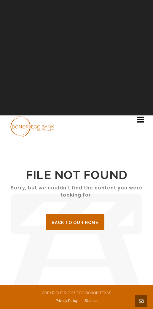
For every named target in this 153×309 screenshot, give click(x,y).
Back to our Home (75, 222)
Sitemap (91, 301)
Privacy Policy (66, 301)
